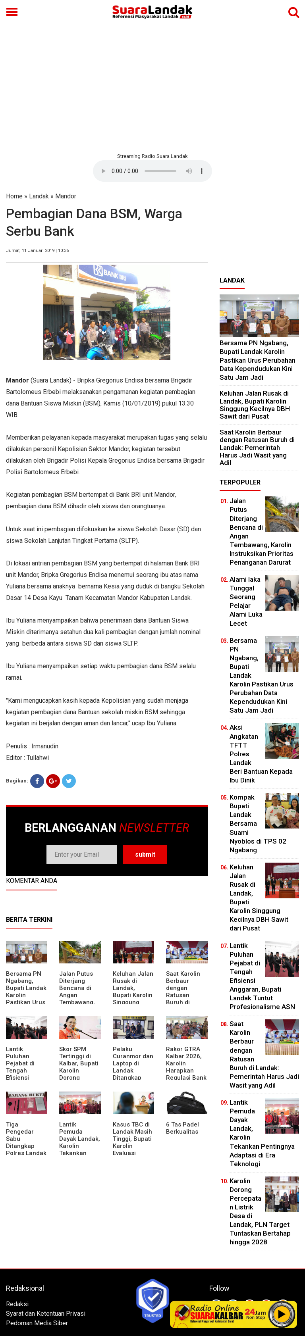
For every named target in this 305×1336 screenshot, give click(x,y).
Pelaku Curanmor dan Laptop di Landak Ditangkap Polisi (133, 1067)
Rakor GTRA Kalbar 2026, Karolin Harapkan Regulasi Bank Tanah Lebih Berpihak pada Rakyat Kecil (186, 1074)
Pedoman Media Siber (37, 1323)
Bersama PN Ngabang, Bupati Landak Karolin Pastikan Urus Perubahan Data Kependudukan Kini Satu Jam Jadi (257, 360)
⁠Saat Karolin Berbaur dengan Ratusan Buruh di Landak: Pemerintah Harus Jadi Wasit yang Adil (257, 447)
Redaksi (17, 1304)
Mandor (65, 196)
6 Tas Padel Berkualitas (182, 1128)
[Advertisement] (152, 87)
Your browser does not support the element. (152, 171)
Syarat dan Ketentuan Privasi (45, 1313)
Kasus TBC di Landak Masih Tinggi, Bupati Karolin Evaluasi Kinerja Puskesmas (132, 1146)
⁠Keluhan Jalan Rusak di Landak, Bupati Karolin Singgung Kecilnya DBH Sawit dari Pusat (133, 998)
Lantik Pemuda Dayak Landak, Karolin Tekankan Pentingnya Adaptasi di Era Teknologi (79, 1149)
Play (282, 1314)
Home (14, 196)
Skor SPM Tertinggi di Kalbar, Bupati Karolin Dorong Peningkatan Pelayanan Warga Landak (79, 1074)
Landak (39, 196)
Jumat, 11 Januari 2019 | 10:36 (37, 250)
